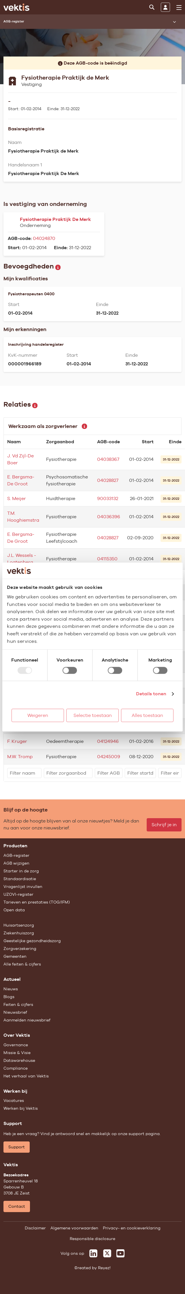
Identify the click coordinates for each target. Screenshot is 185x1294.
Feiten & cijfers (18, 1004)
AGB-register (16, 855)
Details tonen (151, 693)
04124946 (108, 741)
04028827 (107, 480)
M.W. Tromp (20, 756)
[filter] (24, 773)
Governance (15, 1045)
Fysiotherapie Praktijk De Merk (55, 219)
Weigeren (37, 715)
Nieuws (10, 989)
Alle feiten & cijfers (22, 964)
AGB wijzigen (16, 863)
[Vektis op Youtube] (120, 1253)
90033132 (107, 498)
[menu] (179, 7)
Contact (16, 1206)
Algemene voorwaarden (74, 1228)
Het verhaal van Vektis (26, 1076)
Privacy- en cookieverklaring (132, 1228)
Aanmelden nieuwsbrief (26, 1020)
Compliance (15, 1068)
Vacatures (13, 1100)
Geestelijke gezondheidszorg (32, 940)
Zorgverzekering (19, 948)
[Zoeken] (152, 7)
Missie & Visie (17, 1052)
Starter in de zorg (21, 871)
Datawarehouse (19, 1060)
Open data (14, 910)
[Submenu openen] (174, 21)
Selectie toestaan (92, 715)
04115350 (107, 558)
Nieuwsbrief (15, 1012)
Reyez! (104, 1267)
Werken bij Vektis (20, 1108)
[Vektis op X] (107, 1253)
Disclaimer (35, 1228)
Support (16, 1147)
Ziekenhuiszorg (18, 933)
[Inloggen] (165, 7)
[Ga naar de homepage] (16, 7)
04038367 (108, 459)
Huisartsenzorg (18, 925)
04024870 (44, 238)
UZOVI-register (18, 894)
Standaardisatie (19, 878)
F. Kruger (17, 741)
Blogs (8, 996)
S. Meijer (16, 498)
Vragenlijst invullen (22, 886)
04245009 (108, 756)
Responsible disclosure (92, 1238)
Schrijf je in (164, 824)
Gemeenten (15, 956)
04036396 (108, 516)
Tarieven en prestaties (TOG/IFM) (36, 902)
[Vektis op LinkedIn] (93, 1253)
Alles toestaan (147, 715)
